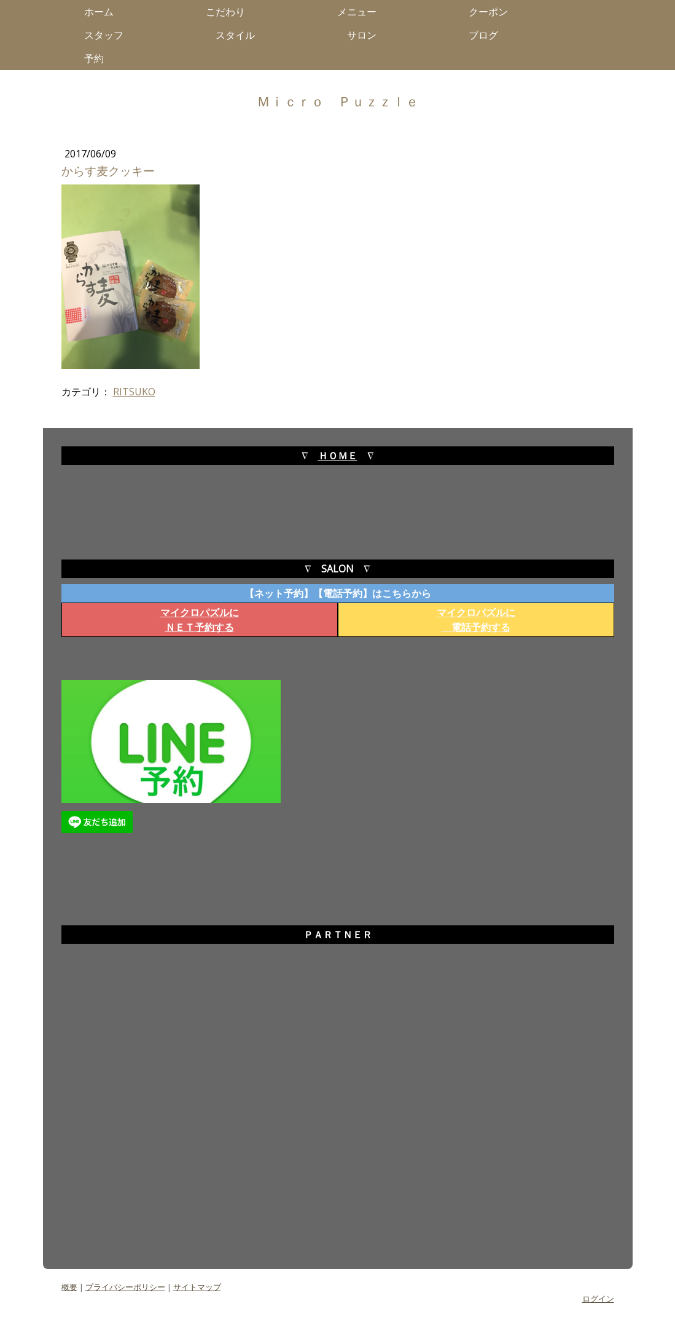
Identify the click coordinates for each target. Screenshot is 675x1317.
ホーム (103, 12)
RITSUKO (134, 391)
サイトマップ (197, 1286)
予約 (98, 58)
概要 (69, 1286)
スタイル (240, 35)
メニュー (362, 12)
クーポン (488, 12)
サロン (366, 35)
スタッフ (108, 35)
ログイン (598, 1298)
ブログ (488, 35)
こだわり (230, 12)
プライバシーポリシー (125, 1286)
